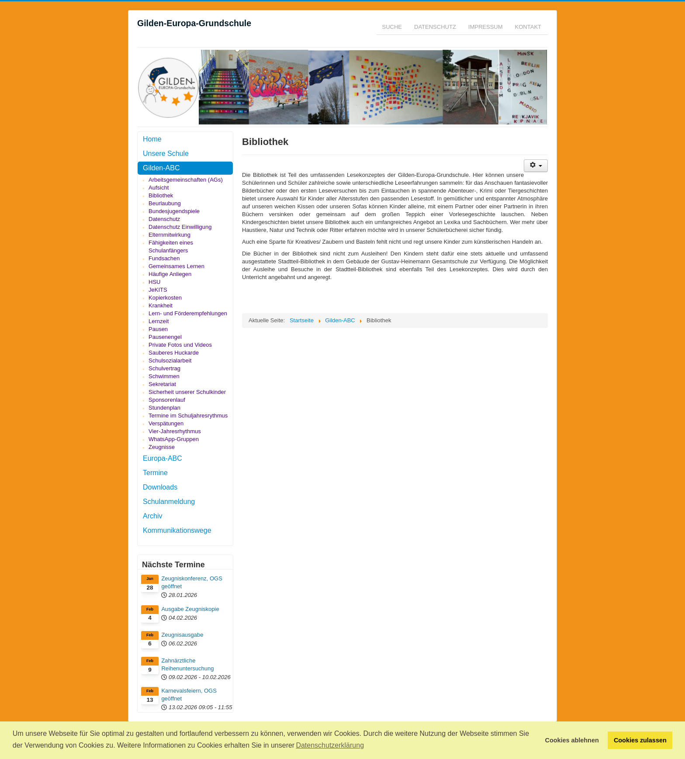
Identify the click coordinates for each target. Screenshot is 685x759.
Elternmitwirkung (169, 234)
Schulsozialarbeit (170, 360)
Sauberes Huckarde (174, 352)
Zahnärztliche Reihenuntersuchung (187, 664)
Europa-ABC (162, 458)
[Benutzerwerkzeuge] (536, 165)
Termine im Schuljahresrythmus (188, 415)
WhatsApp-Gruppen (174, 439)
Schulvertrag (164, 368)
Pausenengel (165, 337)
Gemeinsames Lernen (176, 266)
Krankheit (161, 305)
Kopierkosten (165, 297)
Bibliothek (161, 195)
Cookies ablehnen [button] (572, 740)
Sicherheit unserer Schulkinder (187, 392)
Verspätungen (166, 423)
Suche (392, 27)
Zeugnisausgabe (182, 634)
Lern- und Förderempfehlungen (188, 313)
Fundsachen (164, 258)
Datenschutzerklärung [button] (330, 745)
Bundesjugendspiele (174, 211)
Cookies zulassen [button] (640, 740)
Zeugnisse (162, 447)
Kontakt (528, 27)
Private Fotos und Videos (180, 345)
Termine (155, 472)
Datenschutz (435, 27)
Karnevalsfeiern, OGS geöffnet (188, 694)
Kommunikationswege (177, 530)
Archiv (152, 516)
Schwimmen (164, 376)
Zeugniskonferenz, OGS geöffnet (191, 582)
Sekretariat (162, 384)
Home (152, 139)
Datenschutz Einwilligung (180, 227)
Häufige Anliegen (170, 274)
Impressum (485, 27)
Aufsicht (159, 187)
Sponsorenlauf (167, 400)
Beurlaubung (165, 203)
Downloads (160, 487)
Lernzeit (159, 321)
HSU (154, 282)
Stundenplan (164, 407)
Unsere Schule (166, 153)
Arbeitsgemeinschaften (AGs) (186, 179)
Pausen (158, 329)
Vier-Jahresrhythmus (175, 431)
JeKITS (158, 289)
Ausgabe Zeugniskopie (190, 609)
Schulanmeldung (169, 501)
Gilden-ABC (161, 168)
